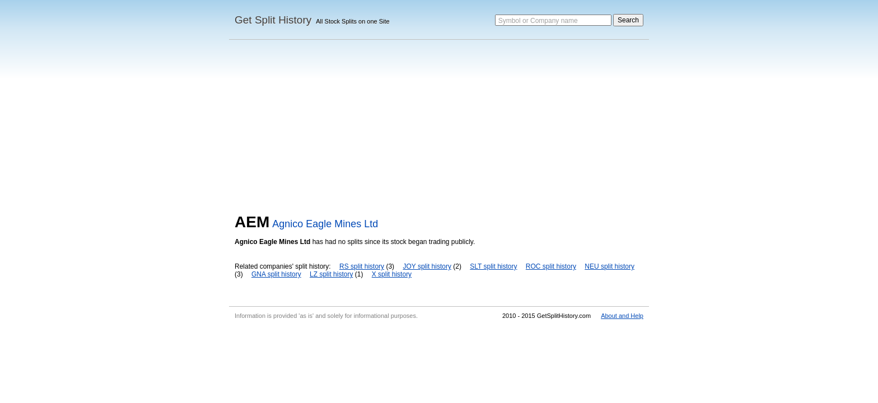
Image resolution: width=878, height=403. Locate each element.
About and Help (622, 315)
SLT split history (493, 266)
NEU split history (609, 266)
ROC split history (551, 266)
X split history (392, 274)
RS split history (361, 266)
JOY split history (427, 266)
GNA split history (276, 274)
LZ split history (331, 274)
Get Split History (273, 20)
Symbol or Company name (538, 21)
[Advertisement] (439, 129)
